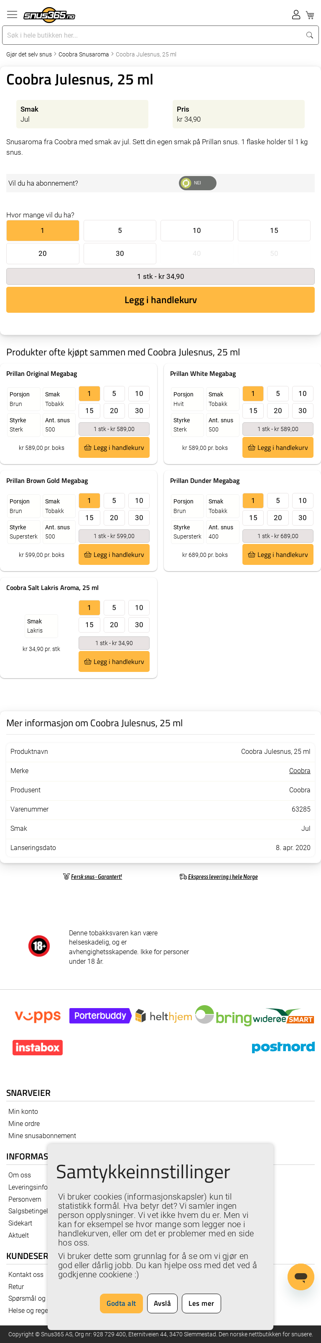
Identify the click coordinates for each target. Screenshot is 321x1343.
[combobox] (152, 35)
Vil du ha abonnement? (43, 183)
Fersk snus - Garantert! (96, 876)
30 (120, 253)
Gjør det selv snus (29, 54)
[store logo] (49, 15)
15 (274, 230)
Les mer (201, 1303)
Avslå (162, 1303)
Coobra (300, 771)
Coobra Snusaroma (84, 54)
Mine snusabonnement (42, 1136)
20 (42, 253)
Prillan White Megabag (203, 373)
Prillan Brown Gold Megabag (47, 480)
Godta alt (121, 1303)
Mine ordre (24, 1124)
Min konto (23, 1112)
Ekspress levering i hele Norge (223, 876)
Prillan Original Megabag (41, 373)
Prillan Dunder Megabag (204, 480)
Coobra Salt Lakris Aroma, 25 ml (52, 587)
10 (197, 230)
